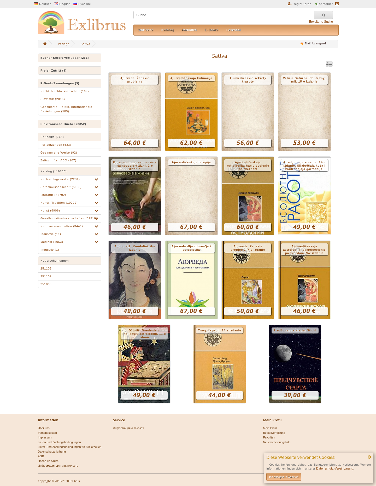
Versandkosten (47, 432)
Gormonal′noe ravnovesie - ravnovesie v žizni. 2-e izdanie (134, 166)
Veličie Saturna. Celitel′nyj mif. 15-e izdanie (304, 80)
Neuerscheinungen (54, 260)
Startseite (146, 30)
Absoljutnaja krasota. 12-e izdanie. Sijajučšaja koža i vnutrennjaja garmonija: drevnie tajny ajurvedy (304, 166)
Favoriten (269, 437)
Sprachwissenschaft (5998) (61, 187)
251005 (46, 284)
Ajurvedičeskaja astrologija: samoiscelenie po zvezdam (247, 166)
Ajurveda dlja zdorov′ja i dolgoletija (191, 248)
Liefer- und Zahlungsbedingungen (59, 442)
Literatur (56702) (53, 194)
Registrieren (302, 3)
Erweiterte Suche (321, 22)
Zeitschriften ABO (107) (58, 160)
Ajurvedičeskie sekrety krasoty (248, 80)
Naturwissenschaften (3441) (61, 226)
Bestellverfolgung (274, 432)
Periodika (189, 30)
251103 (46, 268)
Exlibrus (74, 481)
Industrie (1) (49, 249)
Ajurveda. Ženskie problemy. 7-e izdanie (248, 248)
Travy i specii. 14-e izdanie (219, 330)
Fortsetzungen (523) (55, 144)
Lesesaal (233, 30)
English (64, 3)
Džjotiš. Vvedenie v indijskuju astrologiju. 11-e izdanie (144, 334)
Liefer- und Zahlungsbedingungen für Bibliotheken (69, 446)
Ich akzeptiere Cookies (283, 476)
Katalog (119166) (53, 171)
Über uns (44, 428)
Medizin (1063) (51, 241)
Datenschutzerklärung (52, 451)
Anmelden (326, 3)
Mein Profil (270, 428)
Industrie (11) (50, 234)
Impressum (45, 437)
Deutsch (45, 3)
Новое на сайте (48, 460)
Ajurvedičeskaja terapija (191, 162)
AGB (41, 456)
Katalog (167, 30)
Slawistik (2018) (52, 99)
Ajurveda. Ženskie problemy (134, 80)
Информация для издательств (58, 465)
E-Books (211, 30)
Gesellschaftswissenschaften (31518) (68, 218)
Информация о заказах (128, 428)
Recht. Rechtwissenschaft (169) (64, 91)
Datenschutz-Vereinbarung (334, 468)
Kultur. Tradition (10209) (59, 202)
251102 (46, 276)
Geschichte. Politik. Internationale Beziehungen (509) (66, 109)
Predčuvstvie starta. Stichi (294, 330)
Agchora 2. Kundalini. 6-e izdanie (134, 248)
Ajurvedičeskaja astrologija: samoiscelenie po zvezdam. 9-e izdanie (304, 250)
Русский (84, 3)
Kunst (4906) (50, 210)
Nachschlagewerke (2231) (60, 179)
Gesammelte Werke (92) (58, 152)
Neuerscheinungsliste (277, 442)
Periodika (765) (52, 136)
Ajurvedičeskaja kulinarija (191, 78)
